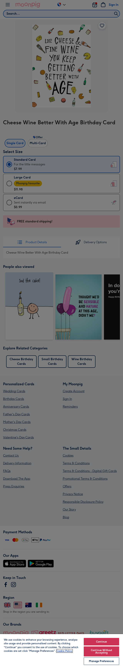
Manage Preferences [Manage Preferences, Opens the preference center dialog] (101, 661)
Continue (101, 641)
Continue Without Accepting (101, 651)
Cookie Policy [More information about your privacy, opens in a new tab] (64, 650)
